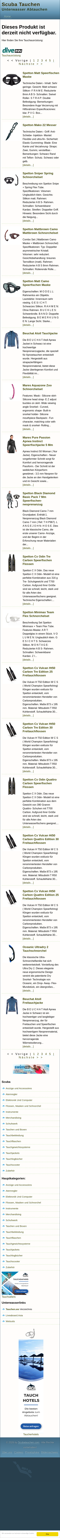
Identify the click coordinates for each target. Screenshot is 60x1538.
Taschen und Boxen (16, 1129)
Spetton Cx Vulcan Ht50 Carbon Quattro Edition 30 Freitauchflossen (41, 839)
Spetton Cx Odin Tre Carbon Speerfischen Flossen (37, 560)
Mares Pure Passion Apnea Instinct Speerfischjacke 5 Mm (38, 441)
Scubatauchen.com (28, 1442)
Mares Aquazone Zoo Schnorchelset (37, 387)
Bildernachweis (49, 1452)
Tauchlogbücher (14, 1159)
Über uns (7, 1452)
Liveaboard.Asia (14, 1315)
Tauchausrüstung (12, 54)
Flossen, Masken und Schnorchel (23, 1106)
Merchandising (13, 1117)
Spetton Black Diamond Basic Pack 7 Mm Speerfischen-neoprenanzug (39, 499)
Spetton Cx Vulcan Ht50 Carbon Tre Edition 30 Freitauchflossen (39, 727)
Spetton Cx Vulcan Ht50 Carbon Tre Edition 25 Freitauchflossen (39, 671)
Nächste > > (31, 63)
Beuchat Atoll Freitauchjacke (33, 1000)
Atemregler (11, 1094)
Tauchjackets (13, 1153)
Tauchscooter (13, 1164)
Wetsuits (10, 1321)
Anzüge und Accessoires (19, 1088)
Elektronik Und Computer (19, 1100)
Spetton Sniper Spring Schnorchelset (38, 175)
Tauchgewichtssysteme (18, 1147)
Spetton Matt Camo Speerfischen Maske (37, 283)
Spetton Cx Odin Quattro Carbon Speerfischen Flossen (40, 783)
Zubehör (10, 1170)
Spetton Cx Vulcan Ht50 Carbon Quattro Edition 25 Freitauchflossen (41, 894)
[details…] (28, 116)
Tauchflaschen (13, 1141)
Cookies (18, 1452)
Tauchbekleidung (15, 1135)
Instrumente (12, 1112)
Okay (47, 1534)
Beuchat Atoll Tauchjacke (40, 333)
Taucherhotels (31, 1433)
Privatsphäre (32, 1452)
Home (7, 16)
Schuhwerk (12, 1123)
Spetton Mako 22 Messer (39, 125)
